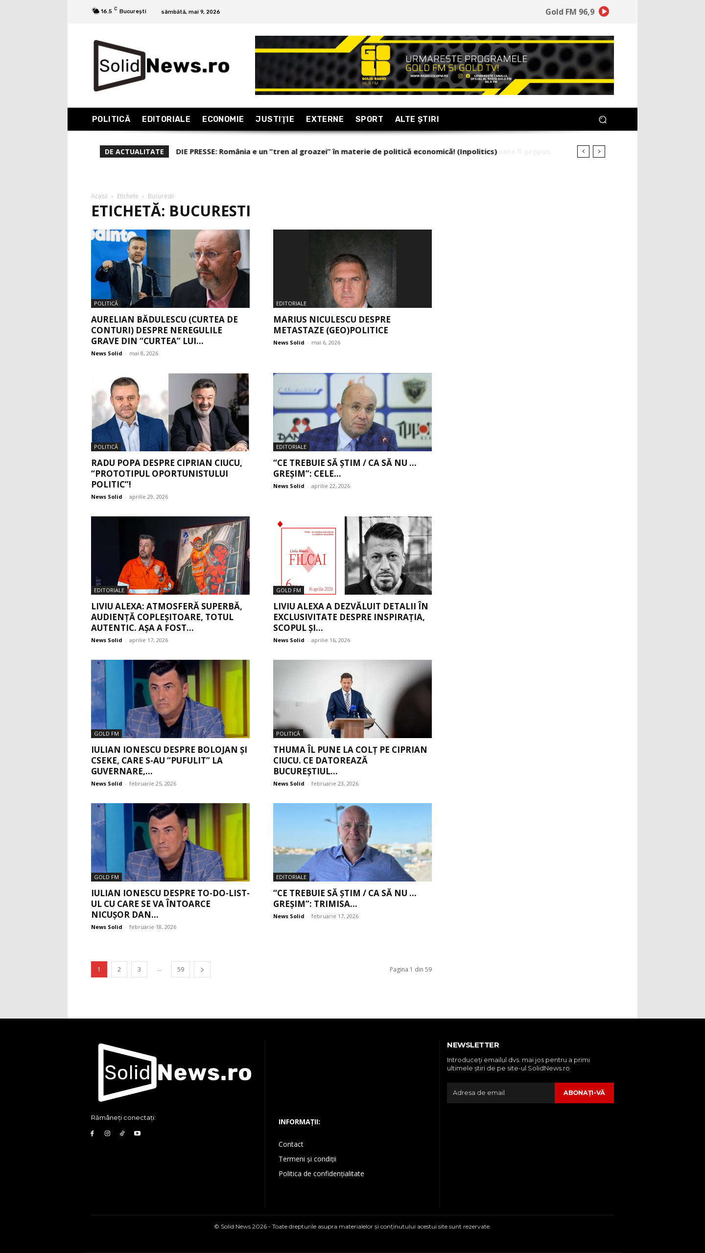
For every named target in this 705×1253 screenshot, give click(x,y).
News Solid (106, 353)
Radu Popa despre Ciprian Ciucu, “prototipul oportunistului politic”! (166, 473)
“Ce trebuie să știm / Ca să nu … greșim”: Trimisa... (345, 898)
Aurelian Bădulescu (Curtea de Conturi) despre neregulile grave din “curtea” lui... (164, 330)
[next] (599, 151)
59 (180, 969)
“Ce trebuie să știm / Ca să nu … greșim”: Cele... (345, 468)
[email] (500, 1093)
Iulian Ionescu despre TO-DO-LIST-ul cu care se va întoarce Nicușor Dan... (170, 903)
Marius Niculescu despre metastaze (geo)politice (332, 325)
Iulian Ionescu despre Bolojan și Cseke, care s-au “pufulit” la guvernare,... (169, 760)
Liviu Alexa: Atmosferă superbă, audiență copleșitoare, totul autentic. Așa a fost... (166, 617)
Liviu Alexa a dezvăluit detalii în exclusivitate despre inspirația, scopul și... (350, 617)
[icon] (604, 13)
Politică (106, 303)
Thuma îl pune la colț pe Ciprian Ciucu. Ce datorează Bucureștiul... (350, 760)
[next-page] (202, 969)
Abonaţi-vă (584, 1092)
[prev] (583, 151)
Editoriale (291, 303)
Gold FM (288, 590)
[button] (602, 119)
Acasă (99, 196)
